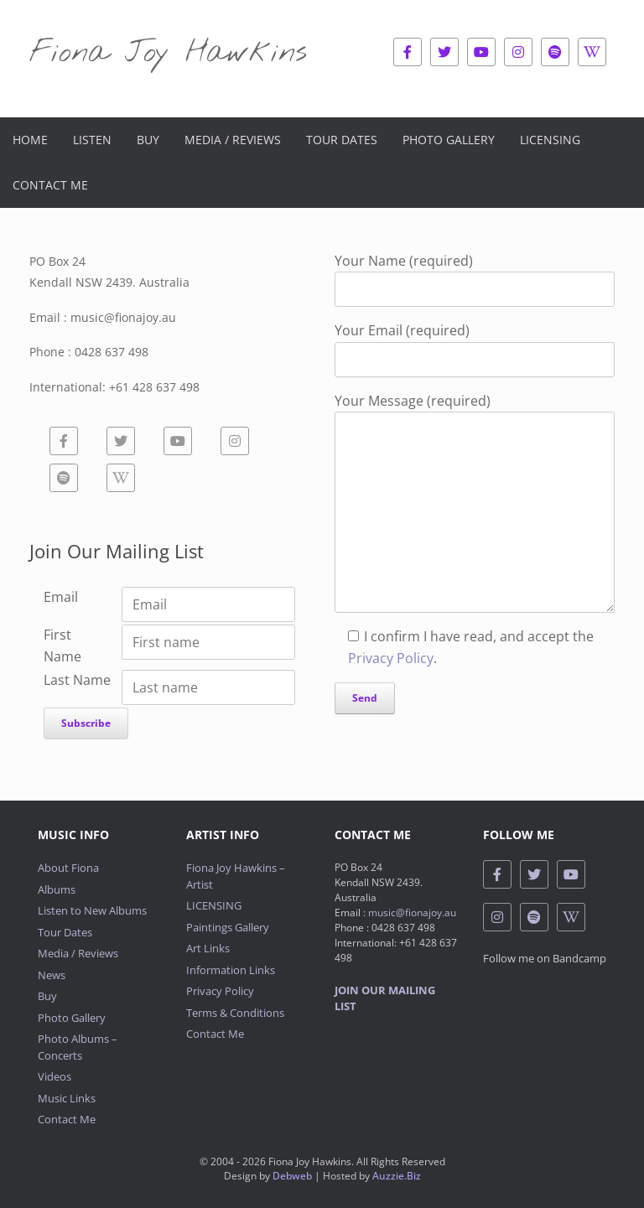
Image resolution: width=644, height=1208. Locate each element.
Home (30, 140)
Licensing (550, 140)
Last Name (77, 680)
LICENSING (214, 905)
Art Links (208, 948)
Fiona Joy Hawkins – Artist (235, 876)
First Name (62, 645)
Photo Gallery (448, 140)
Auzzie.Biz (396, 1175)
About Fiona (68, 867)
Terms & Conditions (235, 1012)
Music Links (67, 1098)
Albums (56, 889)
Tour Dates (341, 140)
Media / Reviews (232, 140)
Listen (92, 140)
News (51, 974)
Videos (54, 1076)
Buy (148, 140)
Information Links (230, 969)
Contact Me (50, 185)
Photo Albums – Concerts (77, 1047)
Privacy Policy (391, 658)
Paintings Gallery (227, 927)
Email (61, 597)
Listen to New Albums (92, 910)
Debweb (292, 1175)
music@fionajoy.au (412, 912)
